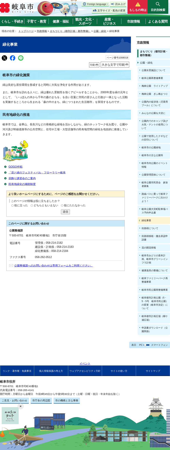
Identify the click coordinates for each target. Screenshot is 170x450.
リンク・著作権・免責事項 (17, 371)
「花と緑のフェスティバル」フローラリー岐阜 (37, 172)
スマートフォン (159, 345)
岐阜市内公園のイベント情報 (155, 165)
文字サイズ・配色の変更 (111, 10)
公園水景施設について (153, 70)
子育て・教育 (36, 21)
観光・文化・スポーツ (85, 21)
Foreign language (96, 4)
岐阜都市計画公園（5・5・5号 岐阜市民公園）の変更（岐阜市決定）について (155, 303)
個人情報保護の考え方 (51, 371)
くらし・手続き (12, 21)
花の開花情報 (149, 247)
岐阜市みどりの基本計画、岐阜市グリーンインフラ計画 (155, 259)
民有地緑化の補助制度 (22, 184)
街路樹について (150, 228)
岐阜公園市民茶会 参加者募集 (155, 184)
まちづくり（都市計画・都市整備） (70, 31)
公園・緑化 (100, 31)
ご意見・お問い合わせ (14, 400)
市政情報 (133, 21)
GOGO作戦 (15, 166)
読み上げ (120, 4)
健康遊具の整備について (155, 270)
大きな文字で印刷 (113, 64)
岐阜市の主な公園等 (152, 155)
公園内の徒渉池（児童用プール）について (155, 103)
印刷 (92, 64)
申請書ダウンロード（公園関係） (155, 329)
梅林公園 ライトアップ (155, 86)
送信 (65, 211)
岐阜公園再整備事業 (152, 78)
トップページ (26, 31)
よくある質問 (157, 21)
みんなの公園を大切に (153, 113)
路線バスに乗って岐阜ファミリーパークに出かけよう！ (155, 197)
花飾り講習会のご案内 (22, 178)
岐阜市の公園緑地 (151, 147)
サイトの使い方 (119, 371)
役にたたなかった (75, 205)
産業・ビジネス (109, 21)
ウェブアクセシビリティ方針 (85, 371)
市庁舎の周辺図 (41, 400)
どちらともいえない (46, 205)
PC (141, 345)
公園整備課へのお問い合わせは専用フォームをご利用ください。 (53, 265)
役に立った (21, 205)
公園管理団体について (153, 174)
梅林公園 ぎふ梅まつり (155, 94)
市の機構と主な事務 (66, 400)
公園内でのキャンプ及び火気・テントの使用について (155, 124)
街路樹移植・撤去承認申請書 (155, 238)
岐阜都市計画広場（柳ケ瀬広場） (155, 318)
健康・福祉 (61, 21)
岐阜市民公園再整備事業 (155, 289)
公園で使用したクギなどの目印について (155, 138)
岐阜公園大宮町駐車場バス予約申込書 (155, 211)
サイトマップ (153, 371)
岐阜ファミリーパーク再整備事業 (155, 280)
